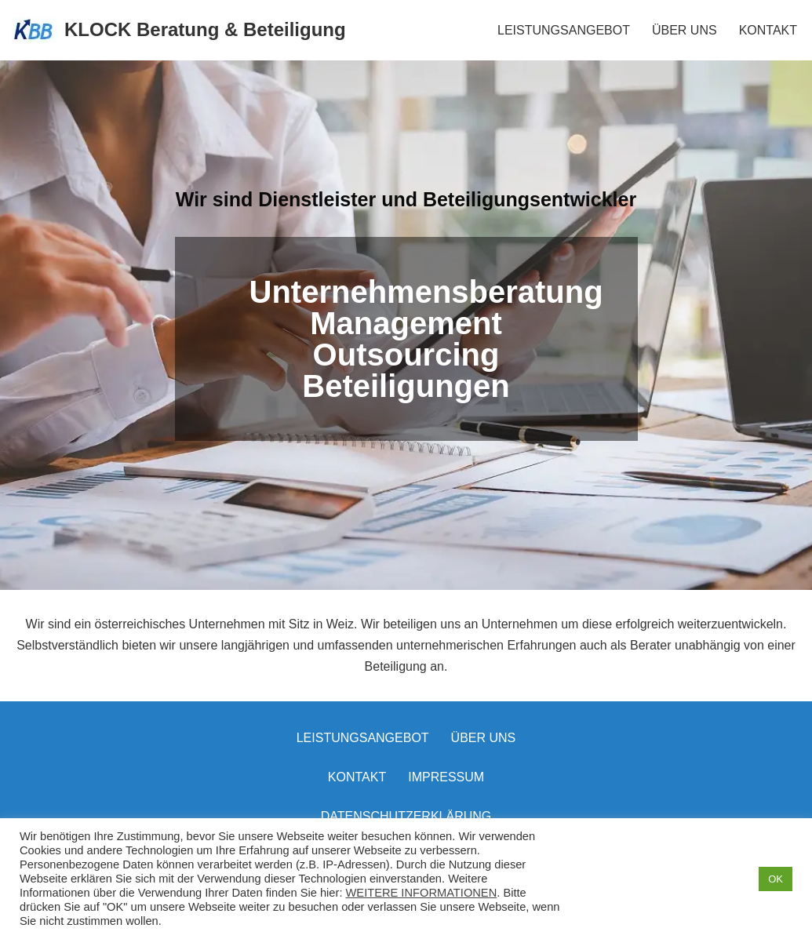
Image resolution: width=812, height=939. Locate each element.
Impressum (446, 777)
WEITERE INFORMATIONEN (421, 892)
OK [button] (775, 879)
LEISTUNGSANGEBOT (563, 30)
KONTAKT (768, 30)
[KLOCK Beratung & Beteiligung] (179, 30)
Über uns (483, 737)
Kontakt (357, 777)
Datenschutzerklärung (406, 816)
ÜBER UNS (684, 30)
